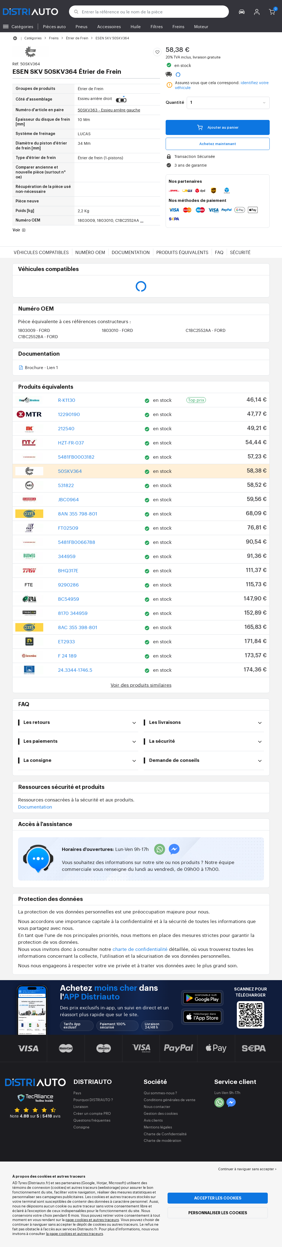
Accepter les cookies (217, 1198)
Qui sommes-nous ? (160, 1092)
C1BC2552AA (206, 330)
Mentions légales (158, 1127)
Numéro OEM (90, 252)
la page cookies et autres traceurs (74, 1233)
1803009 (34, 330)
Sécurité (240, 252)
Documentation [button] (35, 806)
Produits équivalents (182, 252)
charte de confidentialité (140, 949)
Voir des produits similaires (141, 685)
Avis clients (153, 1120)
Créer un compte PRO (92, 1113)
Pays (77, 1092)
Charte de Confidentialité (165, 1133)
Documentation (131, 252)
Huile (136, 26)
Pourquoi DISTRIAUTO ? (93, 1099)
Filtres (157, 26)
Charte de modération (162, 1140)
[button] (241, 11)
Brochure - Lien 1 (38, 367)
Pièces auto (54, 26)
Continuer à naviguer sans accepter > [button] (247, 1169)
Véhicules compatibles (41, 252)
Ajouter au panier (217, 127)
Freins (178, 26)
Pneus (81, 26)
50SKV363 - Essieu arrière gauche (109, 109)
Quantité (175, 103)
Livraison (80, 1106)
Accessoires (109, 26)
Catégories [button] (22, 26)
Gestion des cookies (161, 1113)
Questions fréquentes (91, 1120)
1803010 (117, 330)
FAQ (219, 252)
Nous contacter (157, 1106)
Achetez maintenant (217, 144)
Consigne (81, 1127)
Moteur (201, 26)
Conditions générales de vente (169, 1099)
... (141, 220)
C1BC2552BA (38, 336)
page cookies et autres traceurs (92, 1219)
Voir (20, 230)
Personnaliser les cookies (217, 1213)
